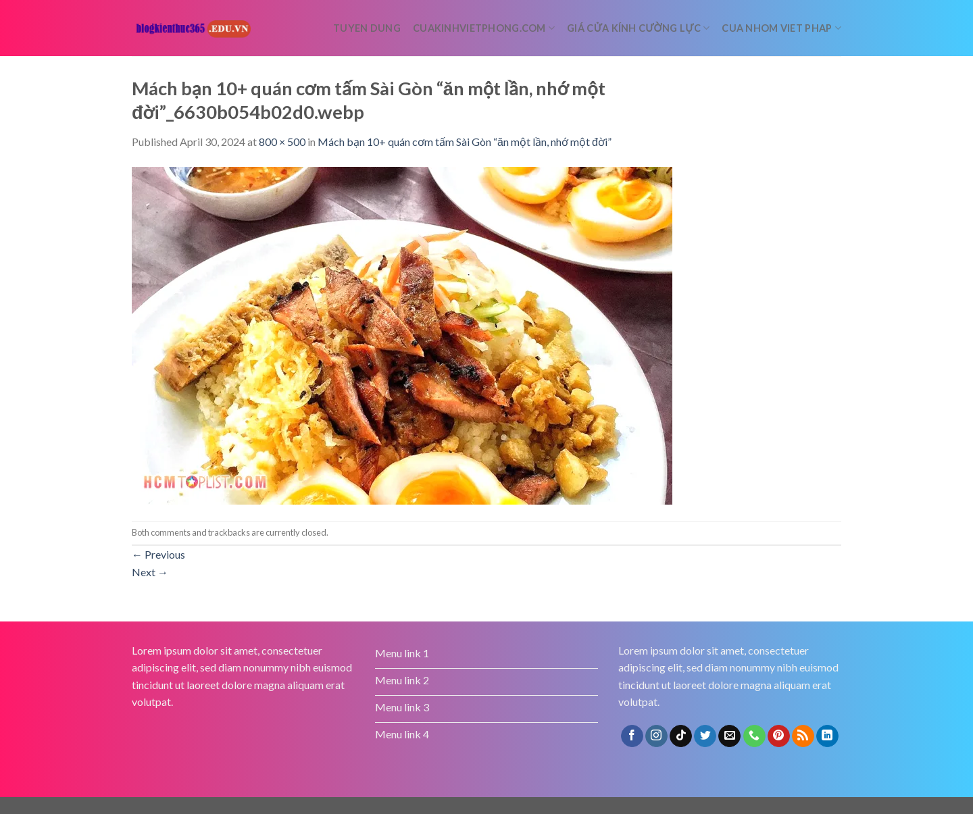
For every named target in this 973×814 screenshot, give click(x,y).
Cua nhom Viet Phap (781, 28)
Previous (158, 554)
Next (150, 571)
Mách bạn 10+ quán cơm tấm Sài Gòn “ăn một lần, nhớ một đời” (465, 141)
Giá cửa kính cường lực (638, 28)
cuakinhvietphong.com (484, 28)
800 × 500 (282, 141)
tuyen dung (367, 28)
